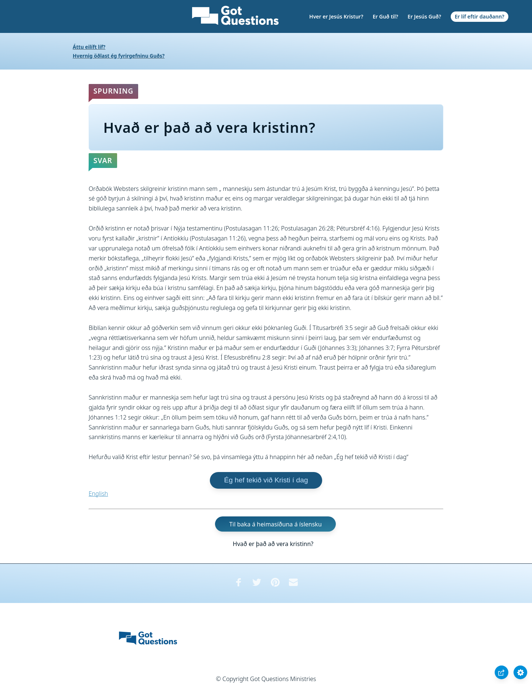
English (98, 493)
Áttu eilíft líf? (89, 46)
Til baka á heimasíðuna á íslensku (275, 524)
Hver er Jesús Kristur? (336, 16)
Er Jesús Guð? (424, 16)
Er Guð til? (385, 16)
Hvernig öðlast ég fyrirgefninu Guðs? (119, 55)
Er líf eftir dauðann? (479, 16)
